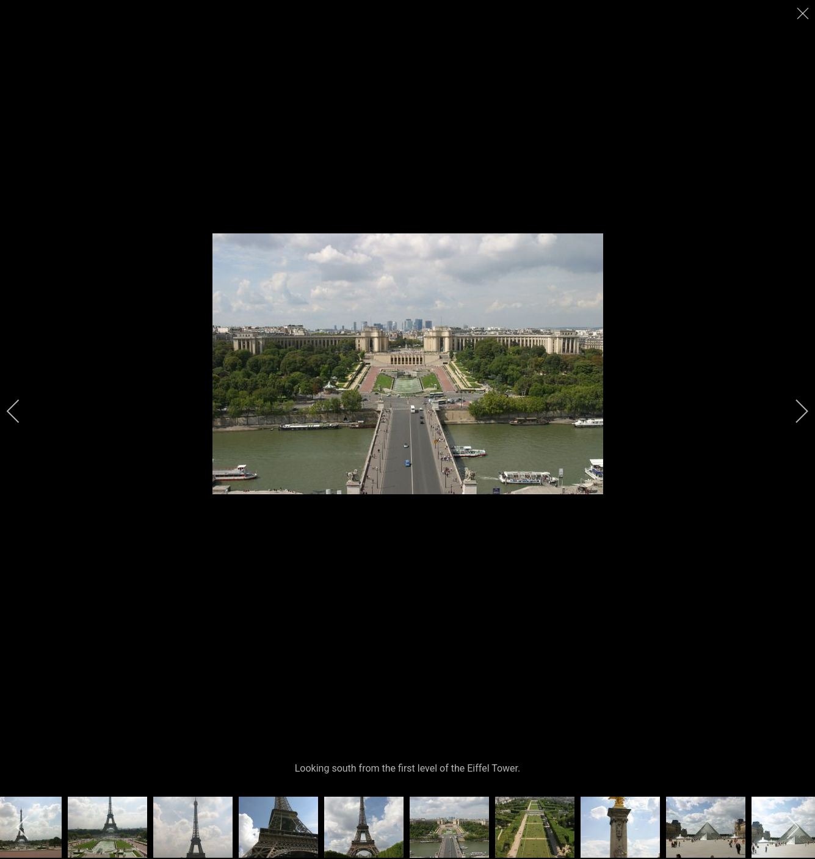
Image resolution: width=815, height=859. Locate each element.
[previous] (21, 411)
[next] (793, 411)
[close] (804, 13)
